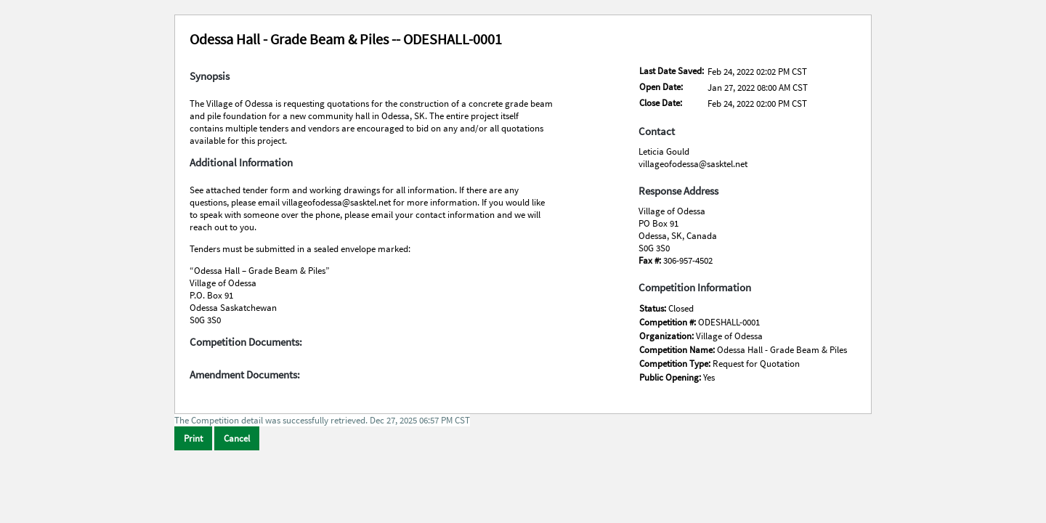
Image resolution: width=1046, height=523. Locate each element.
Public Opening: (671, 377)
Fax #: (650, 260)
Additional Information (241, 162)
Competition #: (668, 322)
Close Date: (660, 103)
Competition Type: (676, 363)
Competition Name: (678, 350)
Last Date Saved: (671, 71)
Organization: (667, 336)
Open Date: (661, 87)
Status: (653, 308)
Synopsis (210, 76)
